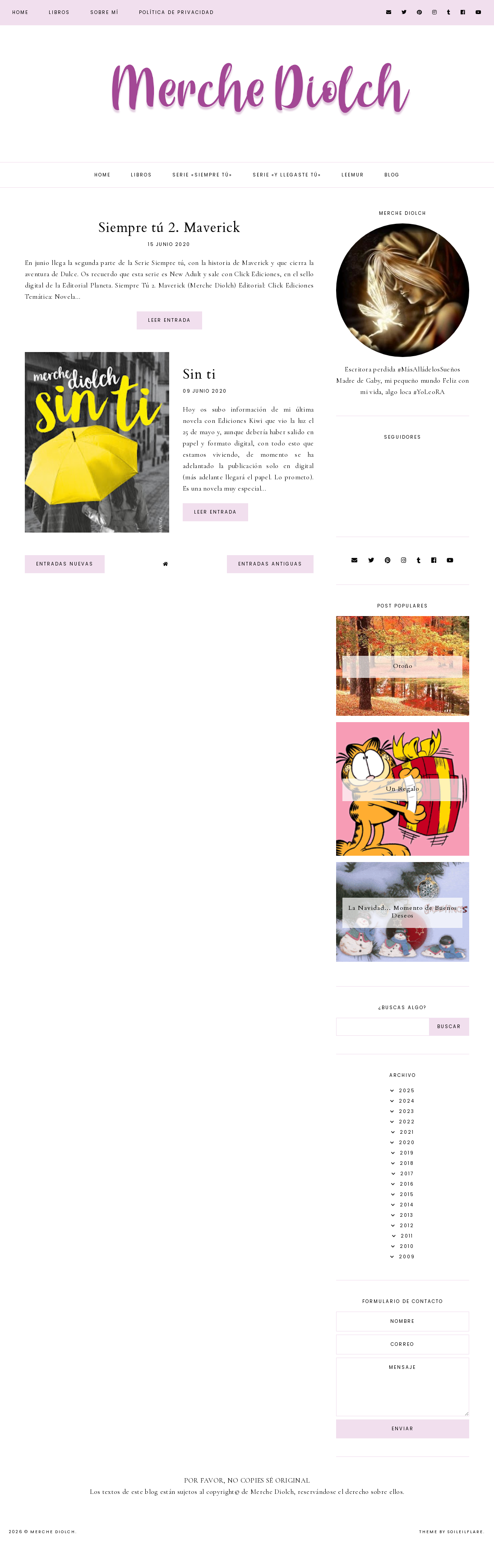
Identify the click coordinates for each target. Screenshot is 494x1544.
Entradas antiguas (270, 564)
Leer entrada (169, 320)
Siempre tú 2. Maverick (169, 227)
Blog (392, 175)
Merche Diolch (52, 1532)
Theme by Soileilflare (451, 1532)
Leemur (353, 175)
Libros (59, 12)
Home (20, 12)
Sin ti (199, 374)
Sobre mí (104, 12)
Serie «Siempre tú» (202, 175)
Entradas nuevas (64, 564)
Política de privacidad (176, 12)
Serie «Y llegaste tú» (287, 175)
